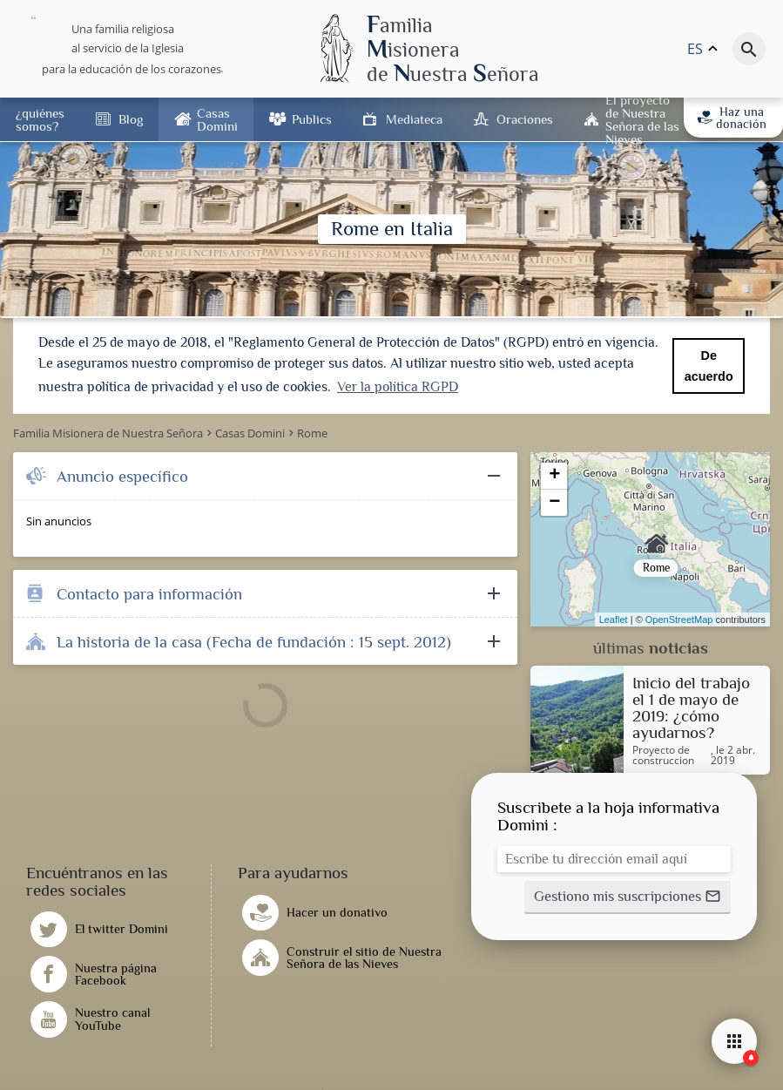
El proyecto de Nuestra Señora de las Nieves (642, 119)
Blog (130, 119)
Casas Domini (217, 119)
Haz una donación (732, 118)
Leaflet (613, 618)
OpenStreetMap (679, 618)
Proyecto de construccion (663, 753)
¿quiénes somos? (40, 119)
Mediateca (414, 119)
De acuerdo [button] (709, 366)
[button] (627, 895)
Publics (312, 119)
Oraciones (524, 119)
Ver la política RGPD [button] (397, 387)
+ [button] (554, 474)
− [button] (554, 501)
